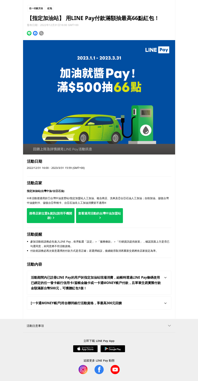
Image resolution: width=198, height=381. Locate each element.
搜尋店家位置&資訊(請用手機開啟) (50, 215)
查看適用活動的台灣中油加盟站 (99, 215)
